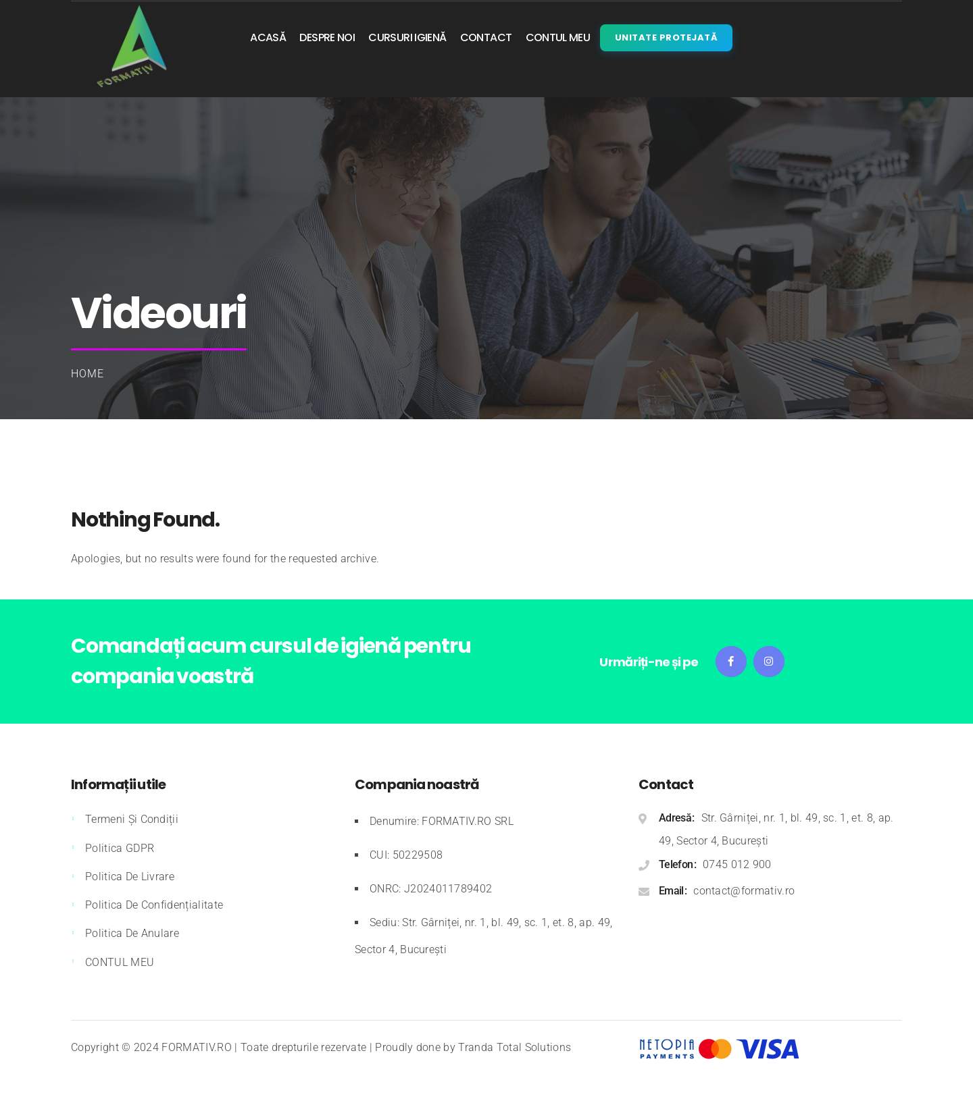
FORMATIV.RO (196, 1047)
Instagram (768, 661)
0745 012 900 (737, 864)
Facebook (731, 661)
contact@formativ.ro (744, 890)
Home (87, 373)
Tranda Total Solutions (514, 1047)
